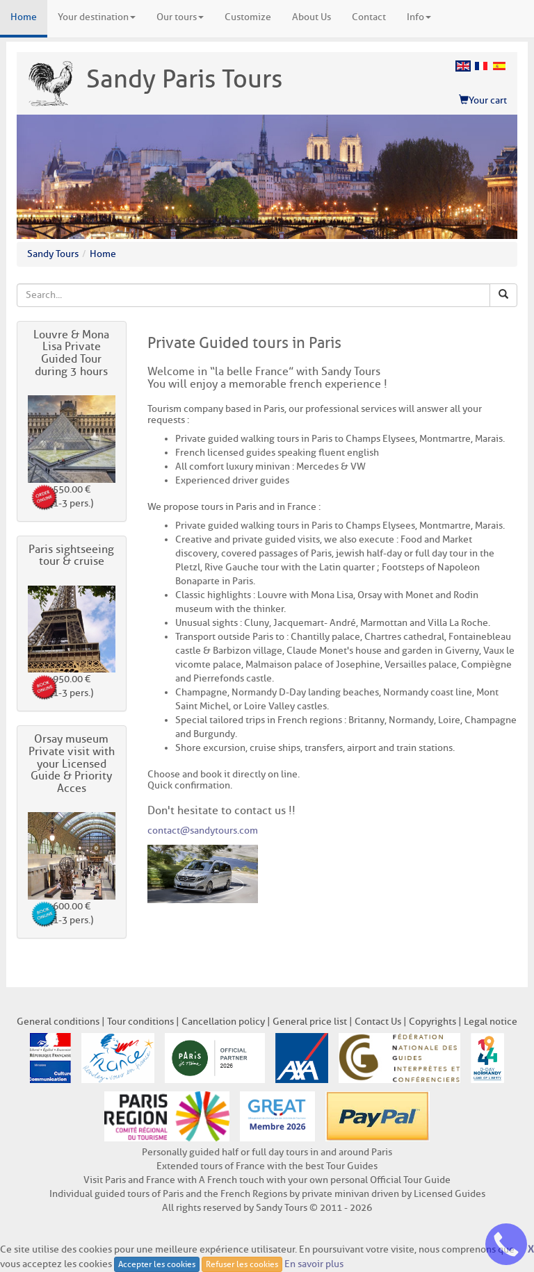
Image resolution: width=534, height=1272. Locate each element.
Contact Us (378, 1021)
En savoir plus (313, 1263)
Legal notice (490, 1021)
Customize (248, 17)
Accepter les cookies (156, 1264)
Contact (369, 17)
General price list (310, 1021)
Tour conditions (140, 1021)
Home (23, 17)
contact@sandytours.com (202, 830)
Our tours (180, 17)
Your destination (97, 17)
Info (419, 17)
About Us (311, 17)
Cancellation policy (223, 1021)
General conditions (58, 1021)
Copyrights (432, 1021)
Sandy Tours (53, 254)
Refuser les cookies (242, 1264)
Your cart (483, 100)
